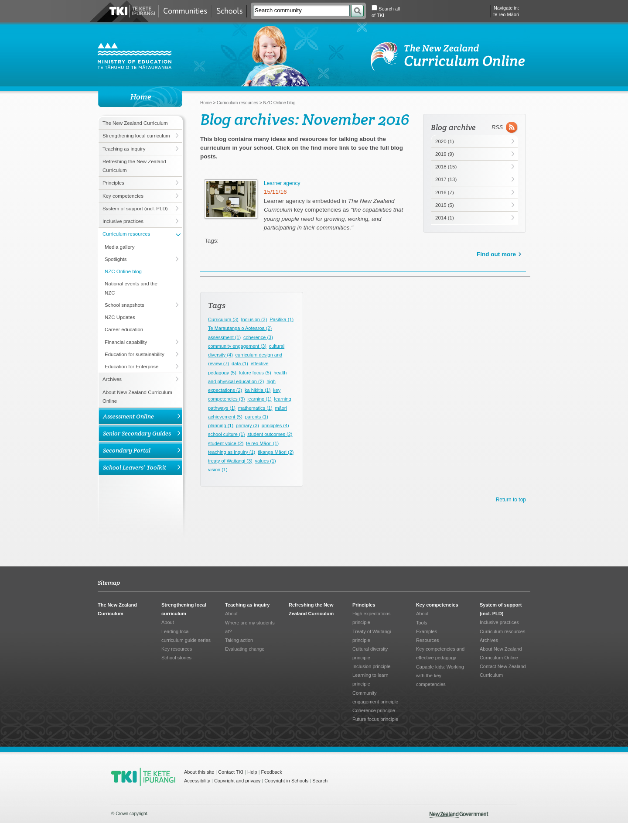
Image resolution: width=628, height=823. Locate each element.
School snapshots (124, 305)
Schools (229, 11)
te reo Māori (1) (262, 443)
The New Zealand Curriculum (135, 123)
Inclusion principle (371, 666)
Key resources (176, 649)
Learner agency (282, 183)
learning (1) (259, 398)
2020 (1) (444, 141)
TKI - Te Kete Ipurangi (143, 777)
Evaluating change (245, 649)
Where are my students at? (250, 627)
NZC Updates (120, 317)
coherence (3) (258, 337)
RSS (497, 127)
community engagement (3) (237, 346)
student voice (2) (225, 443)
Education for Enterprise (131, 366)
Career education (124, 329)
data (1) (240, 363)
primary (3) (247, 425)
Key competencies (122, 196)
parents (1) (256, 416)
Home (206, 102)
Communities (185, 11)
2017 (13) (446, 179)
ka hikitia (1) (257, 390)
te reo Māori (506, 14)
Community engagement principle (375, 697)
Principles (113, 182)
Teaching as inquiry (123, 148)
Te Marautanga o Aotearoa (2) (240, 328)
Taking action (239, 640)
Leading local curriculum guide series (186, 636)
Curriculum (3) (223, 319)
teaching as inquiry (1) (231, 452)
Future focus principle (375, 719)
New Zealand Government (459, 815)
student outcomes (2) (269, 434)
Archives (112, 379)
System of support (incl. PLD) (135, 208)
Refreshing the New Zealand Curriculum (134, 166)
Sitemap (109, 582)
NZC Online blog (123, 271)
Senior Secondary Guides (137, 433)
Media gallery (119, 247)
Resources (427, 640)
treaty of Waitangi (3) (230, 460)
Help (252, 772)
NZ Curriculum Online (448, 56)
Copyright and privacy (237, 780)
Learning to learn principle (370, 679)
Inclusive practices (122, 221)
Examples (426, 631)
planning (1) (220, 425)
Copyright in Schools (286, 780)
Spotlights (116, 259)
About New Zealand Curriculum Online (137, 397)
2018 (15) (446, 166)
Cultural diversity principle (370, 653)
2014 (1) (444, 217)
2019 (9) (444, 154)
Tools (421, 622)
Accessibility (197, 780)
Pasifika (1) (282, 319)
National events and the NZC (131, 288)
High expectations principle (371, 618)
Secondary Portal (126, 450)
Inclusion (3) (254, 319)
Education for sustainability (134, 354)
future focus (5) (255, 372)
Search (320, 780)
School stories (176, 657)
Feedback (271, 772)
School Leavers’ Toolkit (134, 467)
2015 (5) (444, 205)
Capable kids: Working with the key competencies (440, 675)
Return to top (511, 500)
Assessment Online (128, 416)
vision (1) (218, 469)
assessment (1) (224, 337)
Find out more (496, 254)
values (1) (265, 460)
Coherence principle (373, 710)
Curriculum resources (126, 234)
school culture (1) (226, 434)
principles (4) (275, 425)
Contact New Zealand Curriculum (503, 671)
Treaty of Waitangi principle (371, 636)
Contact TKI (230, 772)
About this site (199, 772)
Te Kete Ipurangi (132, 11)
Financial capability (126, 342)
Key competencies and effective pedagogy (440, 653)
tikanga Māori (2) (276, 452)
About (167, 622)
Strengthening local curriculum (136, 135)
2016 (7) (444, 192)
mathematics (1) (255, 408)
